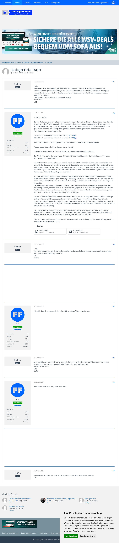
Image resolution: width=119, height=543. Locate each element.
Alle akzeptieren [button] (71, 536)
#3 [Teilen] (114, 244)
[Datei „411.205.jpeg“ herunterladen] (50, 231)
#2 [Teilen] (114, 113)
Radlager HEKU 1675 (16, 506)
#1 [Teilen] (114, 82)
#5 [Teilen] (114, 358)
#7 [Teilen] (114, 471)
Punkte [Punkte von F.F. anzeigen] (9, 143)
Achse (10, 503)
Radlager (88, 503)
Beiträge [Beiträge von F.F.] (9, 145)
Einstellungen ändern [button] (87, 536)
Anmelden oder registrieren (98, 3)
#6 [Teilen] (114, 382)
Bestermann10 (13, 501)
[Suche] (113, 2)
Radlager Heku (90, 499)
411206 (71, 138)
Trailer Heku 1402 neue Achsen (20, 499)
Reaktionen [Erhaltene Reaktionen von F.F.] (10, 140)
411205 (71, 135)
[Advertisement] (59, 283)
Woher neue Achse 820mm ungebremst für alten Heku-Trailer (69, 499)
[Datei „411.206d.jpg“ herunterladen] (84, 231)
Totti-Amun (50, 501)
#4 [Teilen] (114, 307)
